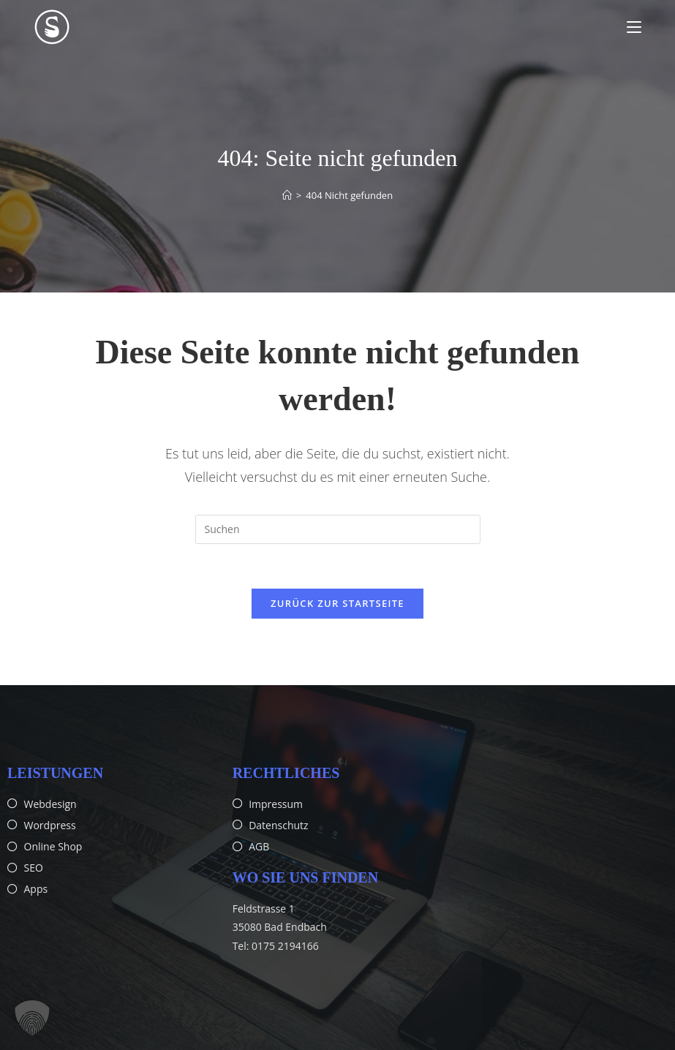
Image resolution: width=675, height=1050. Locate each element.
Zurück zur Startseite (337, 603)
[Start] (287, 195)
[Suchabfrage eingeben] (337, 529)
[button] (32, 1018)
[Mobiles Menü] (634, 27)
